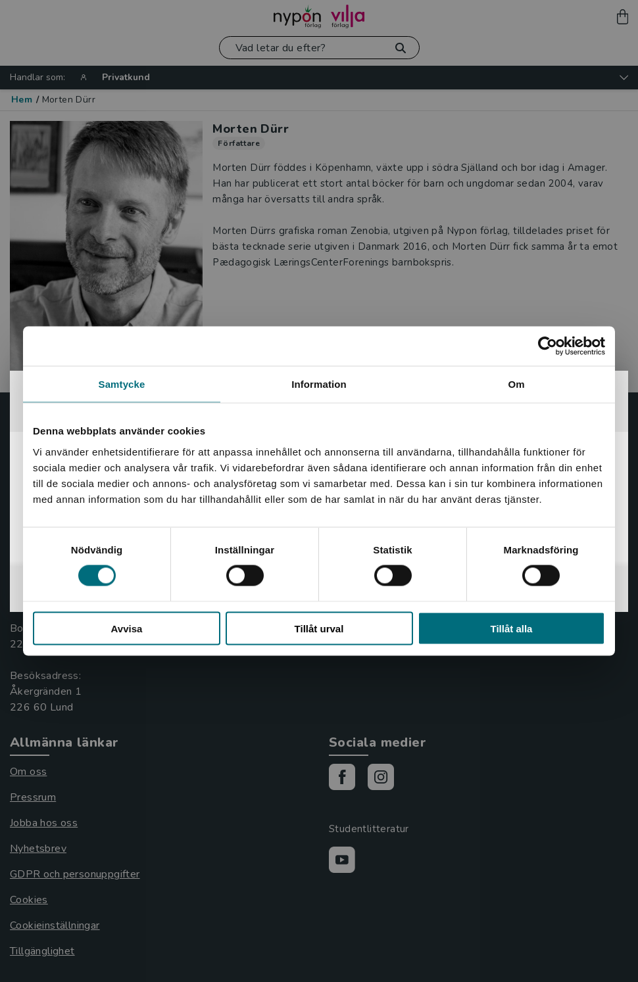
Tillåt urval (319, 628)
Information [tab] (319, 384)
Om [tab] (516, 384)
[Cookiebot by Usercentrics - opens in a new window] (547, 346)
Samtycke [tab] (122, 384)
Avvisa (127, 628)
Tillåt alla (512, 628)
